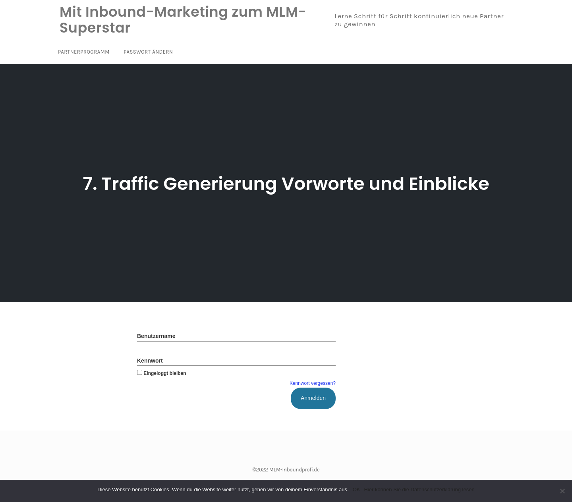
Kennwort (150, 360)
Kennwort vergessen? (313, 383)
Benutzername (156, 336)
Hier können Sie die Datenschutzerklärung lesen (419, 489)
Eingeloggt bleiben (161, 373)
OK (356, 489)
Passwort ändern (148, 52)
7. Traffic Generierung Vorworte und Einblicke (286, 183)
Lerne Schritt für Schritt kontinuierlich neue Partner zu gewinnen (419, 20)
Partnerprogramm (84, 52)
